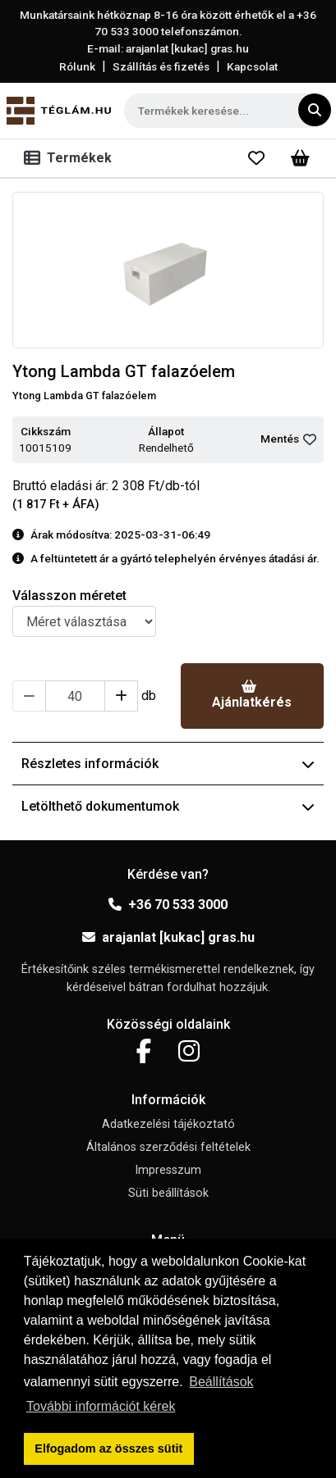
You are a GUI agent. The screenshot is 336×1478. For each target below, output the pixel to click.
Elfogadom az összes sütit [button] (108, 1448)
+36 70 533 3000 (168, 904)
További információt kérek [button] (100, 1406)
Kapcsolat (252, 66)
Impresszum (168, 1170)
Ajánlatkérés (252, 695)
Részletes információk (168, 763)
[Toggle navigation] (71, 158)
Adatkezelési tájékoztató (168, 1124)
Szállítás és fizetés (161, 66)
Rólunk (77, 66)
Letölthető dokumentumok (168, 806)
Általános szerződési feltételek (168, 1147)
